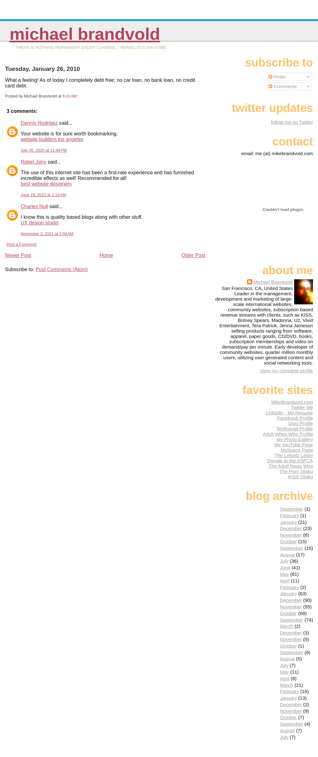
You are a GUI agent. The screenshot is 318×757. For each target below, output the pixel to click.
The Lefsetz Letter (294, 455)
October (288, 541)
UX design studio (40, 222)
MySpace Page (297, 450)
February (289, 515)
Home (106, 255)
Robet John (33, 162)
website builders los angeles (52, 139)
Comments (282, 86)
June (285, 567)
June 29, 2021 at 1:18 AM (43, 194)
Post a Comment (21, 244)
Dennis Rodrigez (39, 123)
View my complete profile (286, 370)
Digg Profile (300, 423)
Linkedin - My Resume (289, 412)
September (291, 509)
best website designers (46, 184)
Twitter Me (302, 407)
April (284, 580)
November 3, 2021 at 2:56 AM (47, 233)
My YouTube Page (293, 444)
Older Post (193, 255)
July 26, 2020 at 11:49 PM (44, 150)
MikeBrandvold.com (292, 402)
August (287, 554)
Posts (276, 76)
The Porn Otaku (296, 471)
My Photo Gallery (295, 439)
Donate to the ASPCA (290, 460)
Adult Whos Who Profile (288, 434)
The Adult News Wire (290, 466)
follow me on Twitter (292, 122)
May (284, 574)
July (284, 561)
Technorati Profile (294, 428)
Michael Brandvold (84, 34)
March (286, 626)
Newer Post (18, 255)
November (291, 535)
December (291, 528)
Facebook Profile (295, 418)
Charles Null (34, 206)
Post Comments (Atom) (62, 269)
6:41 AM (70, 96)
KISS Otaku (300, 476)
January (288, 522)
